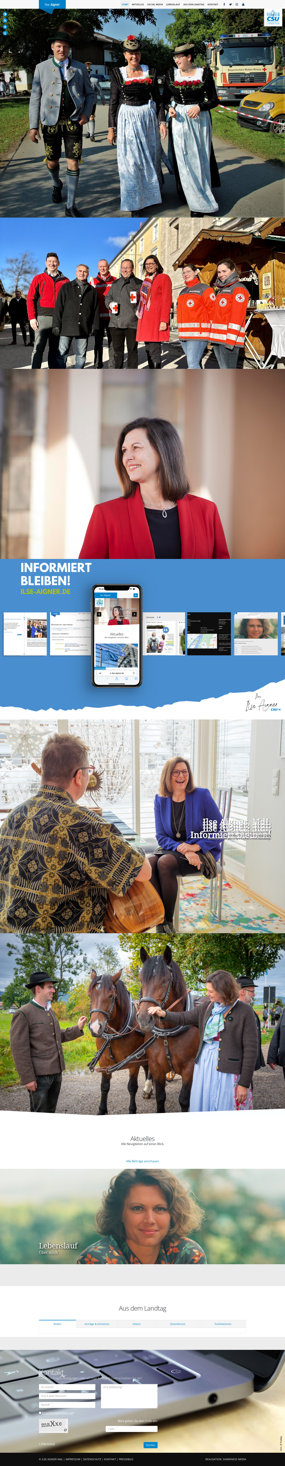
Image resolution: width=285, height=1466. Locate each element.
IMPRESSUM (73, 1459)
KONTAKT (110, 1459)
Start (125, 4)
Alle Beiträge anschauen (142, 1161)
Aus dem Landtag (193, 4)
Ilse (52, 4)
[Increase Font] (5, 27)
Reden (57, 1324)
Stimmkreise (177, 1324)
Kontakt (213, 4)
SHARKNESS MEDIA (234, 1459)
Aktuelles (138, 4)
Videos (137, 1324)
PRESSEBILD (126, 1459)
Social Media (155, 4)
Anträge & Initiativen (97, 1324)
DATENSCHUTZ (92, 1459)
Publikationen (223, 1324)
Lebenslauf (173, 4)
